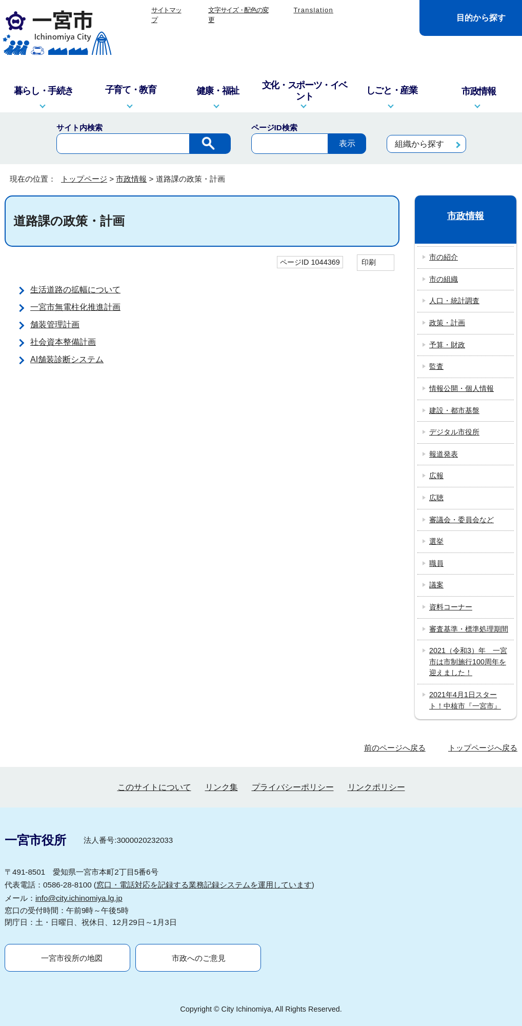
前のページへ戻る (395, 747)
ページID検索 (274, 127)
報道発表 (443, 454)
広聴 (436, 498)
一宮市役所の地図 (72, 958)
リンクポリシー (376, 787)
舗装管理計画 (54, 324)
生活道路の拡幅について (75, 289)
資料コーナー (450, 607)
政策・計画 (447, 323)
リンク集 (221, 787)
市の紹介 (443, 257)
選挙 (436, 541)
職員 (436, 563)
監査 (436, 366)
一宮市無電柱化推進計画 (75, 307)
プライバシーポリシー (293, 787)
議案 (436, 585)
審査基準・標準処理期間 (468, 629)
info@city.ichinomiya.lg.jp (79, 898)
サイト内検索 (79, 127)
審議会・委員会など (461, 520)
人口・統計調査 (454, 301)
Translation (313, 10)
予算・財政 (447, 345)
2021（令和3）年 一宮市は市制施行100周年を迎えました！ (468, 661)
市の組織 (443, 279)
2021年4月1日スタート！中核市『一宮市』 (465, 700)
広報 (436, 475)
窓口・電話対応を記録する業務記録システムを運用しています (204, 884)
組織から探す (419, 144)
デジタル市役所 (454, 432)
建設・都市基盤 (454, 410)
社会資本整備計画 (63, 342)
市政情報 (131, 178)
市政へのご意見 (199, 958)
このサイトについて (154, 787)
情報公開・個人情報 (461, 388)
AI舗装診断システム (67, 359)
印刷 (369, 262)
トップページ (84, 178)
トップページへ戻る (482, 747)
